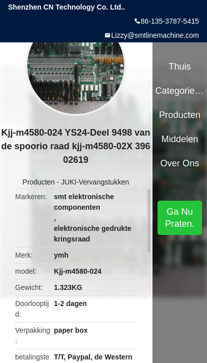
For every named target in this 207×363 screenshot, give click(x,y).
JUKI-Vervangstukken (95, 182)
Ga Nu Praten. (179, 218)
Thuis (180, 67)
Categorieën (179, 91)
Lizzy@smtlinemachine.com (155, 35)
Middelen (180, 139)
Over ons (180, 163)
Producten (39, 182)
